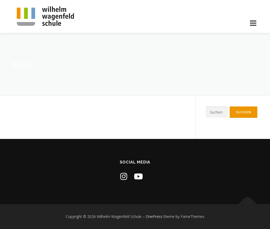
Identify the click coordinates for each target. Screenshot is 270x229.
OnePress (154, 216)
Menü (253, 23)
